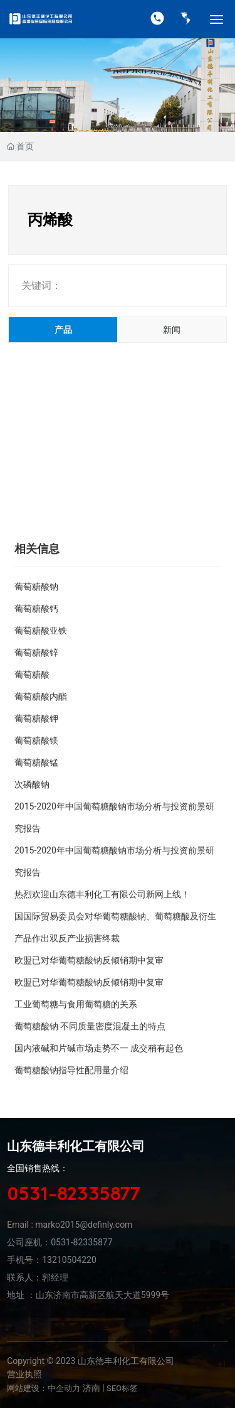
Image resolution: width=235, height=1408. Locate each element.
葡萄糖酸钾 (36, 718)
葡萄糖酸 (32, 674)
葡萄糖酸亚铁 (40, 630)
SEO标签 (122, 1388)
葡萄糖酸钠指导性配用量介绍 (71, 1070)
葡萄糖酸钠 (36, 587)
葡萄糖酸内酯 (40, 696)
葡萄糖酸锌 (36, 652)
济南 (91, 1388)
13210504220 (69, 1260)
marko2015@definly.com (83, 1225)
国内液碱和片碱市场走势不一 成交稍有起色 (98, 1048)
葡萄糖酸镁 (36, 740)
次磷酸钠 (32, 784)
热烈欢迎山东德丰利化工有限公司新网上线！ (102, 894)
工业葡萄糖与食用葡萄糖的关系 (75, 1004)
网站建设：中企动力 (43, 1388)
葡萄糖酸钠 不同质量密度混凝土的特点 (89, 1026)
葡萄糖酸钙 (36, 609)
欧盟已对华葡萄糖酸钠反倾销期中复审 (89, 960)
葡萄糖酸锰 (36, 762)
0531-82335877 (73, 1195)
